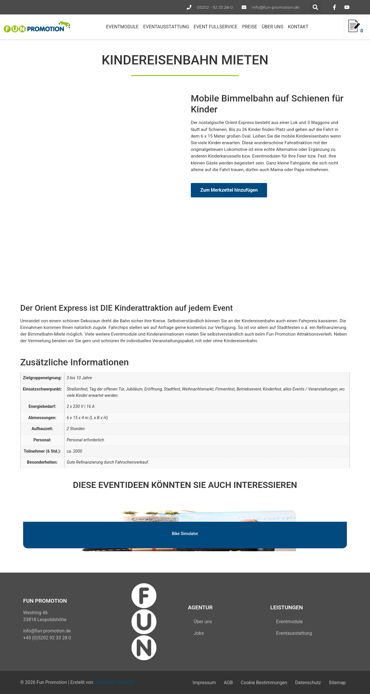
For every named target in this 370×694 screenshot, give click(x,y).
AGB (215, 682)
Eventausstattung (294, 633)
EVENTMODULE (122, 26)
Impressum (187, 682)
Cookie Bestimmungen (255, 682)
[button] (315, 7)
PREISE (249, 26)
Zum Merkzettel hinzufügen (229, 190)
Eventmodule (289, 621)
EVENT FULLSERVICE (216, 26)
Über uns (203, 621)
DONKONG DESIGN (114, 682)
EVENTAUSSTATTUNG (166, 26)
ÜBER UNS (272, 26)
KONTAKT (298, 26)
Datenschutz (302, 682)
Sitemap (335, 682)
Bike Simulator (185, 533)
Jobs (199, 633)
